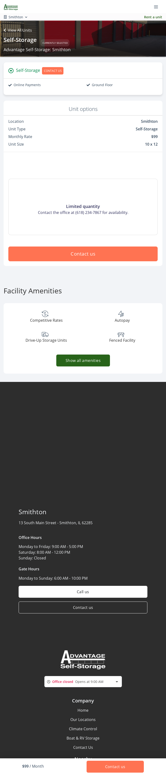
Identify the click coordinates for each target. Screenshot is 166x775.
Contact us (83, 254)
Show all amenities (82, 360)
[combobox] (83, 681)
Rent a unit (153, 17)
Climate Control (83, 728)
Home (83, 710)
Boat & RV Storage (83, 738)
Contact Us (83, 747)
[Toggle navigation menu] (158, 7)
